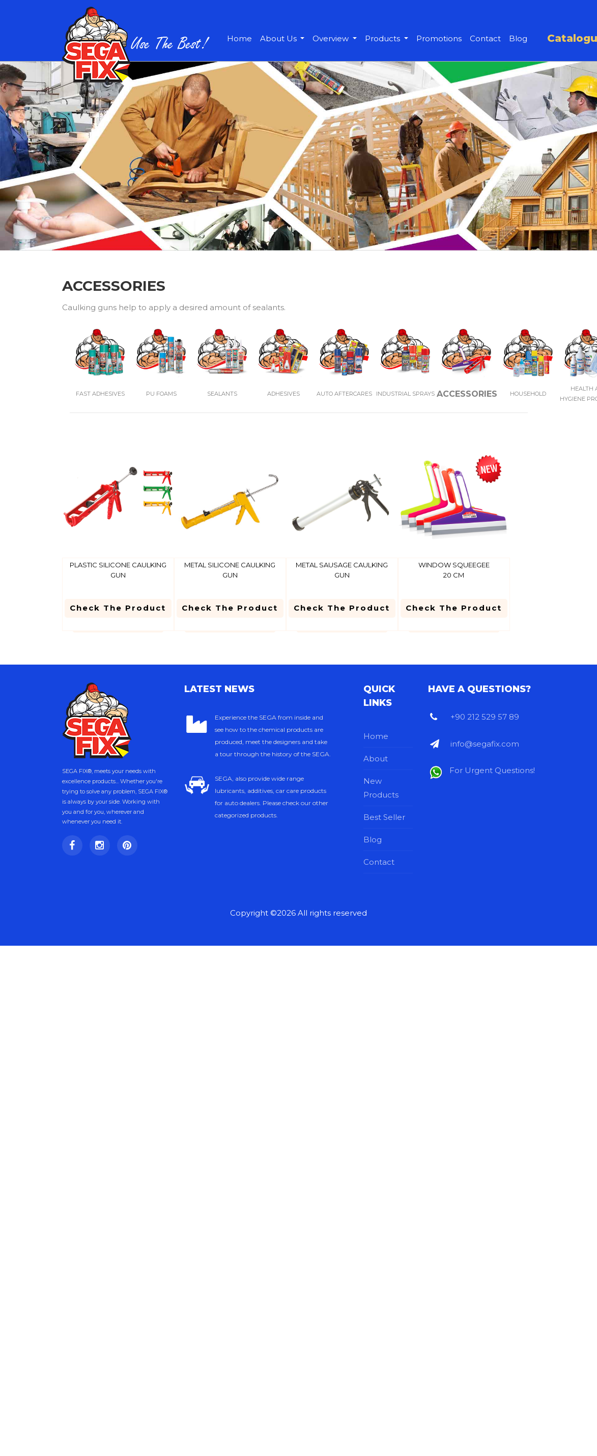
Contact (485, 38)
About (375, 758)
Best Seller (384, 817)
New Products (381, 788)
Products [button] (383, 38)
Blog (518, 38)
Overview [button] (331, 38)
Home (239, 38)
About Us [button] (279, 38)
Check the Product (118, 608)
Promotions (439, 38)
